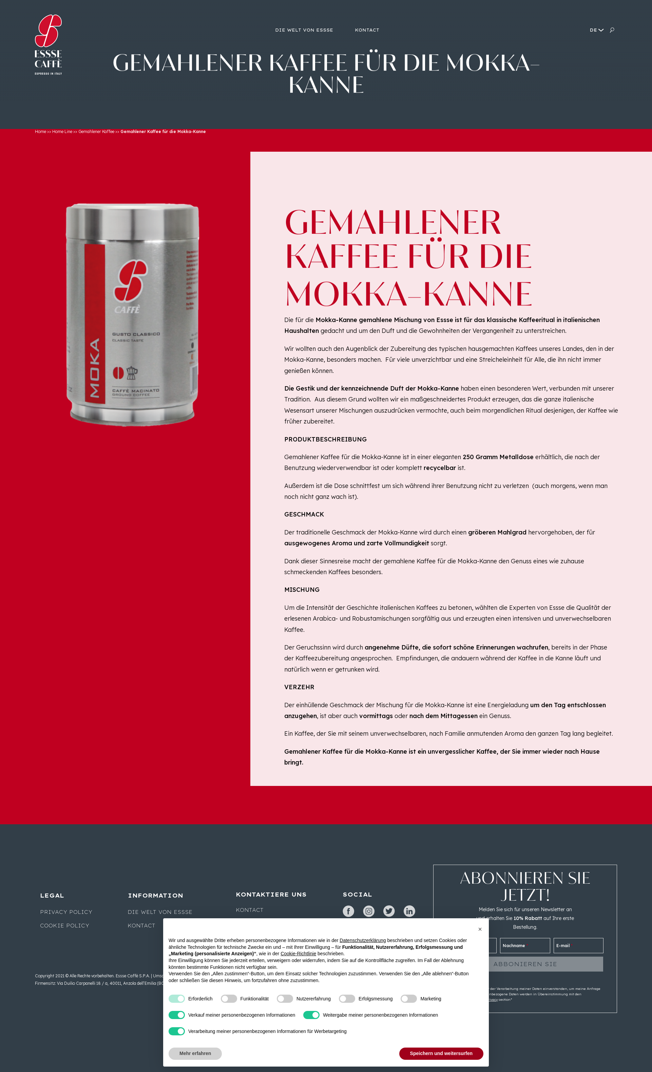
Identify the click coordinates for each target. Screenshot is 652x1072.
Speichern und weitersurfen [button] (441, 1053)
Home (40, 131)
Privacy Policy (66, 912)
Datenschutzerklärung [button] (363, 940)
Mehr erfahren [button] (195, 1053)
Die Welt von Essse (160, 912)
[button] (480, 929)
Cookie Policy (64, 926)
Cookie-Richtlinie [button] (298, 953)
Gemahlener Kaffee (96, 131)
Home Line (62, 131)
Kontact (141, 926)
